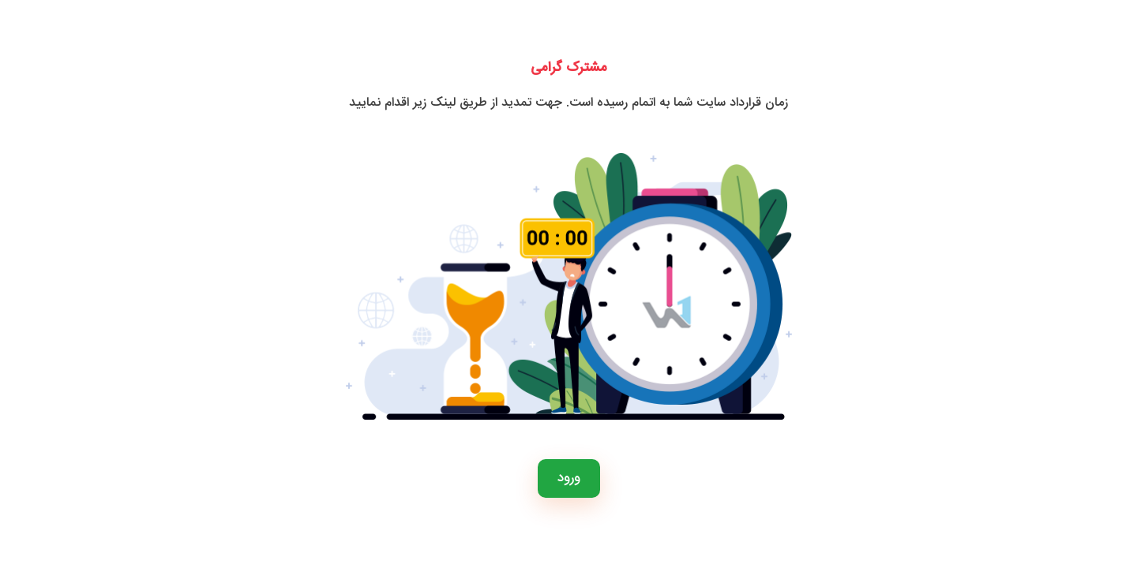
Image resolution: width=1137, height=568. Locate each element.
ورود (568, 478)
